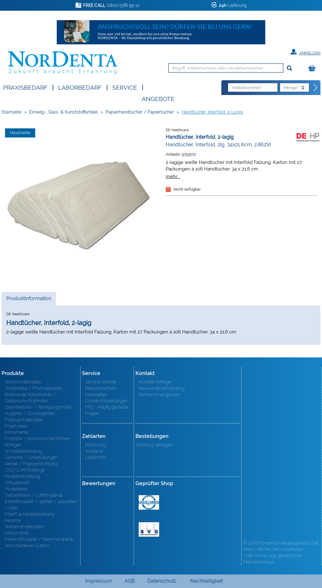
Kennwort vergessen (159, 394)
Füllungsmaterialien (24, 419)
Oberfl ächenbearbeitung (29, 514)
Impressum (98, 581)
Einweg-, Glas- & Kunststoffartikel (63, 112)
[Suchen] (289, 68)
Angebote (158, 98)
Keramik (13, 520)
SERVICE (124, 87)
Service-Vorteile (100, 381)
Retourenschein (101, 388)
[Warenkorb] (313, 68)
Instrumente (17, 432)
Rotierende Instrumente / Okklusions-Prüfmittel (30, 397)
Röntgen (13, 444)
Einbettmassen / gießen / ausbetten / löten (41, 504)
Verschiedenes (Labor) (27, 545)
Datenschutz (161, 581)
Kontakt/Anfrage (155, 381)
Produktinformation (28, 300)
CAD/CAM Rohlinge (25, 470)
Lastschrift (95, 457)
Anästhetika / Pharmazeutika (33, 388)
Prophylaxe (16, 425)
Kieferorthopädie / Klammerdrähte (39, 539)
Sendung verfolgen (154, 444)
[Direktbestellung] (315, 87)
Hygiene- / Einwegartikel (30, 413)
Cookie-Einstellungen (106, 400)
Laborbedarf (80, 87)
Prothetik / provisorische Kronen (37, 438)
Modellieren (16, 488)
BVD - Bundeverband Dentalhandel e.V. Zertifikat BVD (149, 529)
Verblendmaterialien (24, 526)
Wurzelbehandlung (23, 451)
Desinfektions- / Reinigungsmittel (38, 407)
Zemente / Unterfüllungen (31, 457)
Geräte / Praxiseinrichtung (31, 463)
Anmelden (305, 51)
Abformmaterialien (23, 381)
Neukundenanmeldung (161, 388)
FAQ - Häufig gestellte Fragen (106, 410)
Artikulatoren (17, 482)
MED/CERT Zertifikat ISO (149, 502)
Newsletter (96, 394)
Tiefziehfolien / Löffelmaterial (34, 495)
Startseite (11, 112)
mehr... (173, 176)
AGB (130, 581)
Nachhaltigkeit (206, 581)
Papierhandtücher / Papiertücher (140, 112)
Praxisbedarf (25, 87)
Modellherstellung (22, 476)
